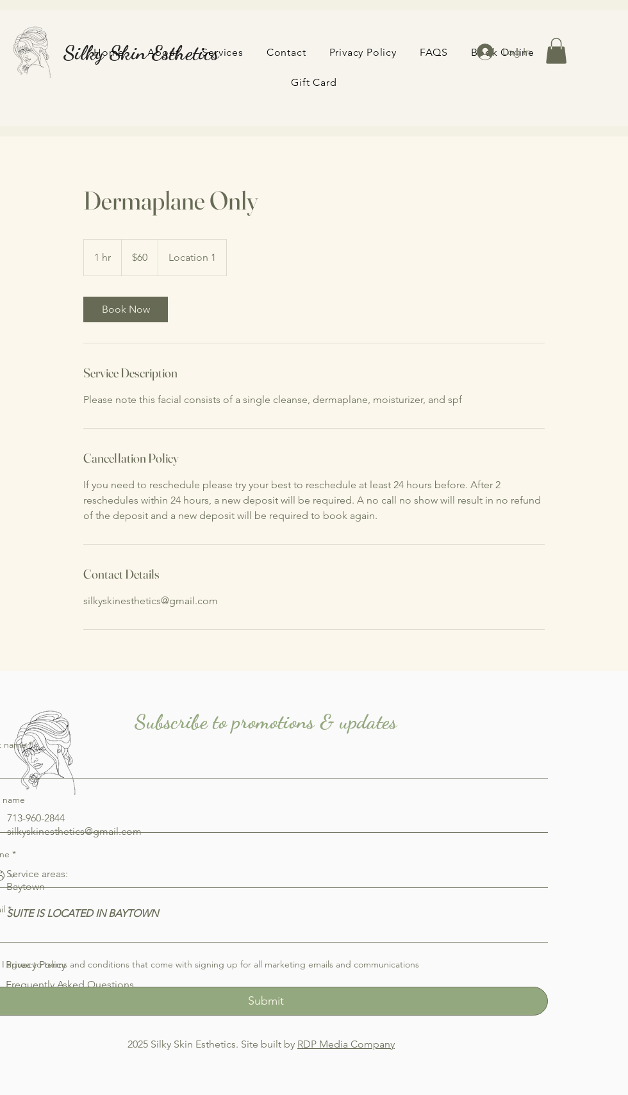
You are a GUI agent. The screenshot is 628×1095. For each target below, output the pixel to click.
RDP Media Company (346, 1044)
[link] (125, 309)
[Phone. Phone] (278, 876)
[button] (556, 51)
